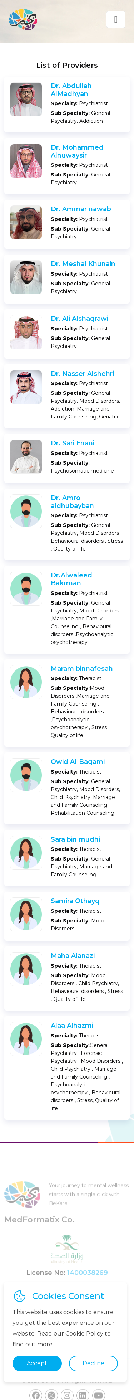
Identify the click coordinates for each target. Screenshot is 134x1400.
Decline (93, 1363)
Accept (37, 1363)
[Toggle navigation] (115, 19)
